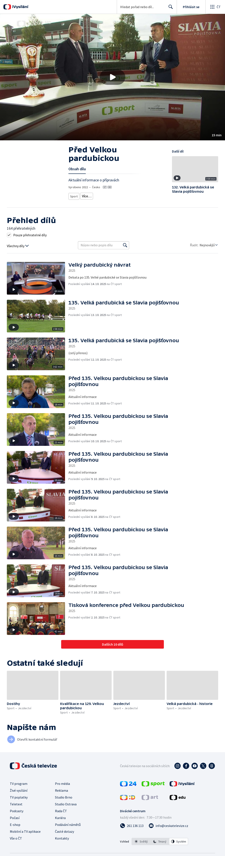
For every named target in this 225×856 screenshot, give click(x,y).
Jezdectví (88, 195)
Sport (74, 195)
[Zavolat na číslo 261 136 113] (132, 824)
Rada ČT (61, 809)
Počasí (14, 816)
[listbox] (160, 840)
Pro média (62, 782)
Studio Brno (63, 796)
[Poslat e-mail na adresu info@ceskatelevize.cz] (168, 824)
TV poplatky (19, 796)
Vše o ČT (16, 837)
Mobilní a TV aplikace (25, 830)
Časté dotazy (64, 830)
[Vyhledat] (125, 244)
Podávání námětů (68, 823)
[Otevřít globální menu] (215, 7)
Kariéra (60, 816)
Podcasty (16, 809)
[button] (112, 77)
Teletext (16, 802)
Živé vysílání (18, 789)
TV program (18, 782)
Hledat (169, 8)
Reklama (61, 789)
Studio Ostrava (66, 802)
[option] (141, 840)
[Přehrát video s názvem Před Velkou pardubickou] (112, 77)
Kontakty (62, 837)
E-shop (15, 823)
